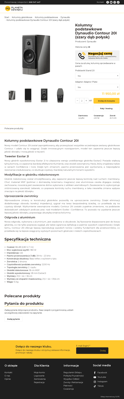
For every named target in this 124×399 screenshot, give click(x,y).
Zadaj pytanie (13, 319)
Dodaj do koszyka (106, 101)
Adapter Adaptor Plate (86, 82)
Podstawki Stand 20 (85, 70)
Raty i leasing (106, 108)
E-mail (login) (82, 346)
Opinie (7, 379)
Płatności (67, 385)
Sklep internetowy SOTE (110, 396)
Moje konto (39, 372)
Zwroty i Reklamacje (73, 382)
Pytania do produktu (24, 303)
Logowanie (39, 375)
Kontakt (100, 2)
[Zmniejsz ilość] (86, 100)
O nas (7, 375)
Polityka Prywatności (73, 375)
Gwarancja (68, 389)
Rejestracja (39, 382)
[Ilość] (81, 100)
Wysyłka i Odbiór (71, 379)
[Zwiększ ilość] (77, 100)
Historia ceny (82, 47)
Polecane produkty (13, 128)
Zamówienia (40, 379)
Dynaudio (91, 41)
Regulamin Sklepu (72, 372)
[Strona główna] (14, 9)
